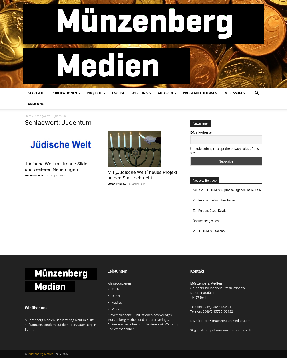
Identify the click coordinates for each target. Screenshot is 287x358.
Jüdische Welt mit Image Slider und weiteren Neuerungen (57, 166)
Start (28, 116)
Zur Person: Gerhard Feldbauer (214, 200)
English (118, 93)
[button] (257, 93)
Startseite (37, 93)
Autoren (167, 93)
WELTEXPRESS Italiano (209, 231)
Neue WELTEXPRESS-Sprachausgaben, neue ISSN (227, 190)
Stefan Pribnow (34, 175)
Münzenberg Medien (41, 354)
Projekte (96, 93)
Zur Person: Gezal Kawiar (210, 210)
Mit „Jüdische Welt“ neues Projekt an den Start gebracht (142, 175)
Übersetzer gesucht (206, 221)
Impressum (235, 93)
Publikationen (66, 93)
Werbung (141, 93)
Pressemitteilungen (200, 93)
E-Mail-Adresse (201, 132)
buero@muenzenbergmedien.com (226, 321)
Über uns (36, 104)
